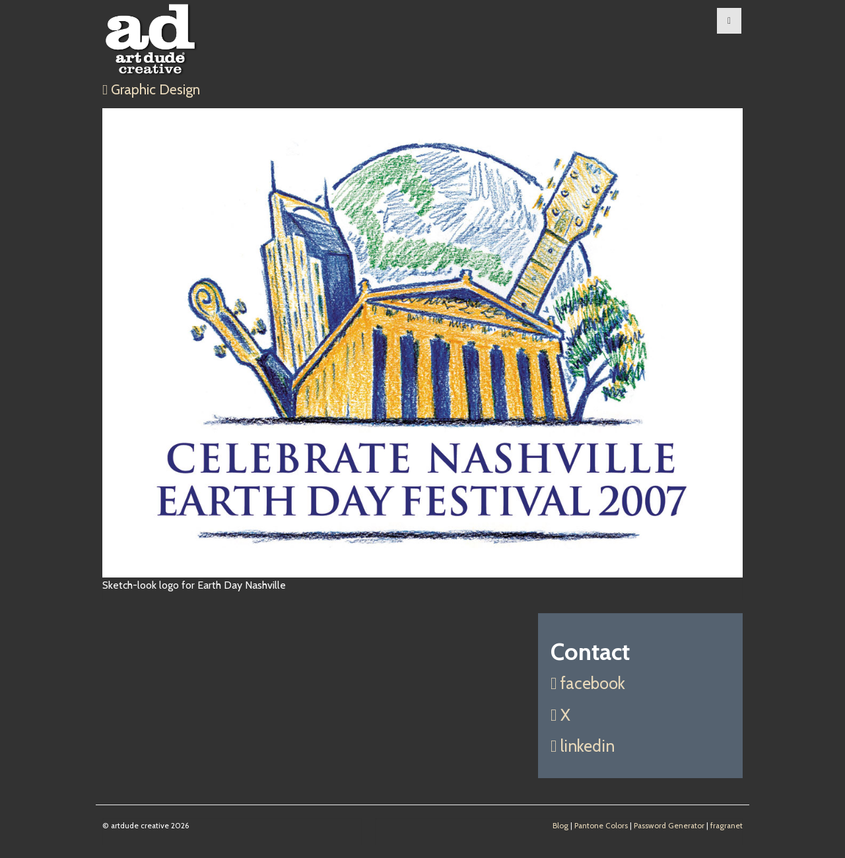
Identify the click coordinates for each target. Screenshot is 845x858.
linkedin (583, 746)
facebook (588, 683)
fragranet (726, 825)
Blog (560, 825)
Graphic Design (151, 89)
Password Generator (669, 825)
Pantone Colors (601, 825)
